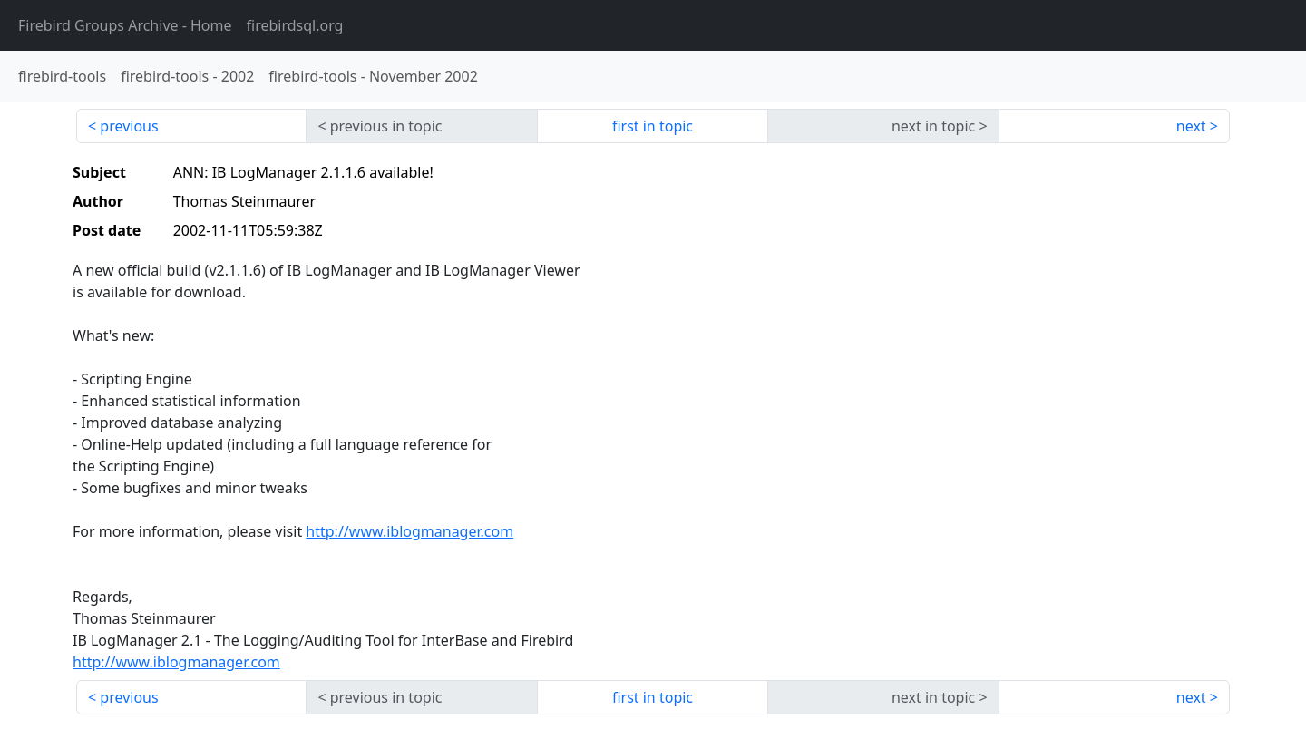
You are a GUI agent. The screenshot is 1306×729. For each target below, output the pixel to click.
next (1191, 126)
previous (129, 126)
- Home (125, 25)
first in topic (652, 126)
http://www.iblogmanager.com (409, 531)
